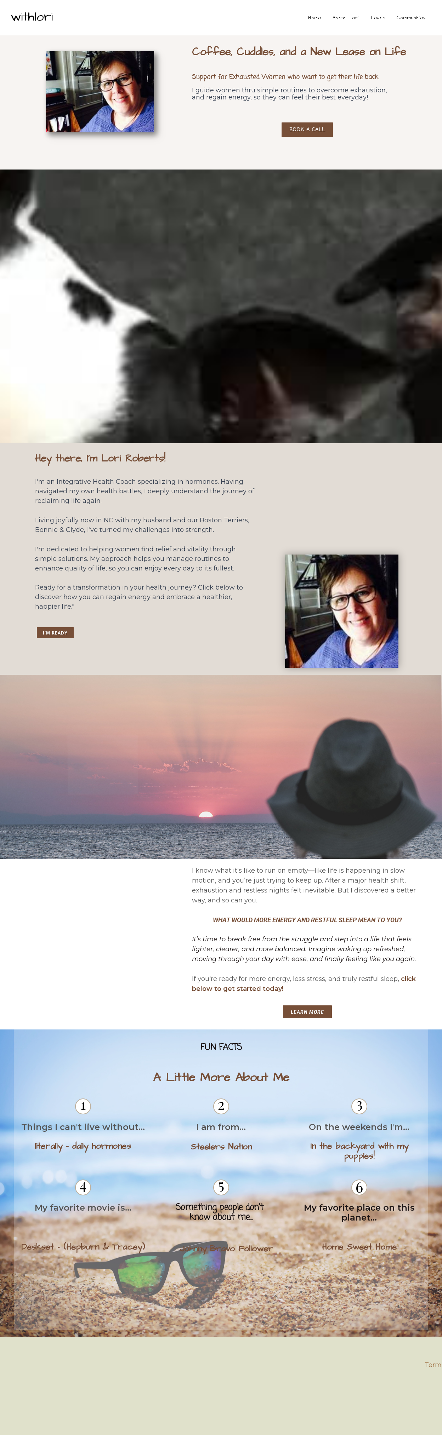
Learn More (307, 1012)
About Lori (346, 18)
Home (314, 18)
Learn (378, 18)
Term (433, 1365)
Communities (411, 18)
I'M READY (55, 633)
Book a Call (307, 144)
